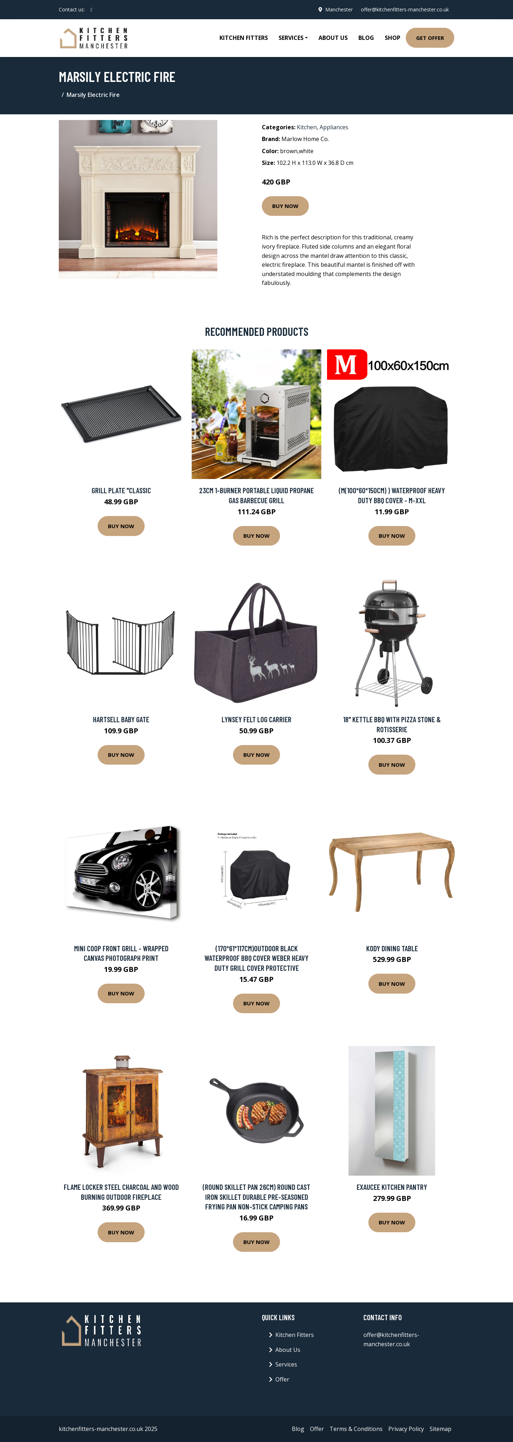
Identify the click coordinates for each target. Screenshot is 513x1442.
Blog (366, 38)
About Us (333, 38)
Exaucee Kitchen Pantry (392, 1186)
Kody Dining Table (392, 948)
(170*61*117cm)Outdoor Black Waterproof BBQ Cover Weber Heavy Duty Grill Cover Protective (256, 958)
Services (286, 1364)
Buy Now (285, 205)
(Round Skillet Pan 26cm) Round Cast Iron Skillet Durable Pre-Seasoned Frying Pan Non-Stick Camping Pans (256, 1196)
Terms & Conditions (356, 1429)
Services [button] (291, 38)
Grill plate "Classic (121, 490)
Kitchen (307, 127)
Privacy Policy (406, 1429)
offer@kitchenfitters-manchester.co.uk (405, 9)
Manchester (338, 9)
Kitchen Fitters (243, 38)
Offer (282, 1379)
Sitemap (440, 1429)
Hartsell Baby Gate (121, 719)
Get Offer (430, 37)
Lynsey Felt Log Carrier (256, 719)
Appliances (334, 127)
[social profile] (91, 9)
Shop (392, 38)
